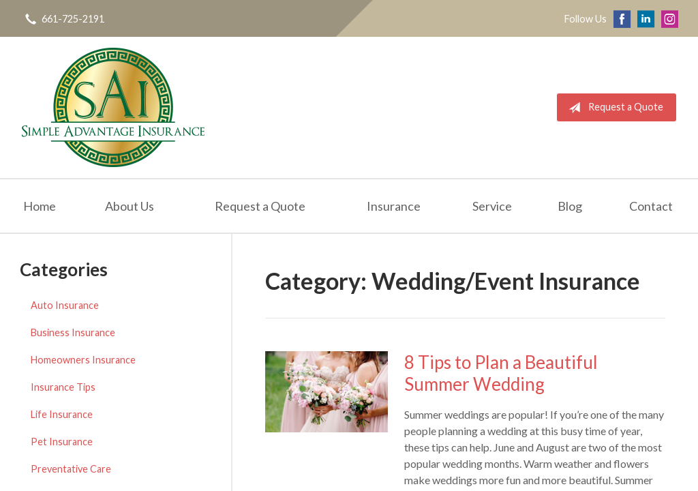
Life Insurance (62, 414)
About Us (129, 205)
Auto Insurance (65, 305)
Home (39, 205)
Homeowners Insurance (83, 360)
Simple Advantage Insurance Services (113, 107)
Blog (570, 205)
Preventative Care (71, 469)
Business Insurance (73, 332)
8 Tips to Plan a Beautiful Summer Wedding (501, 373)
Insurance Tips (63, 387)
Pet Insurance (62, 441)
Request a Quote (613, 108)
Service (492, 205)
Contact (651, 205)
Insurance (394, 205)
